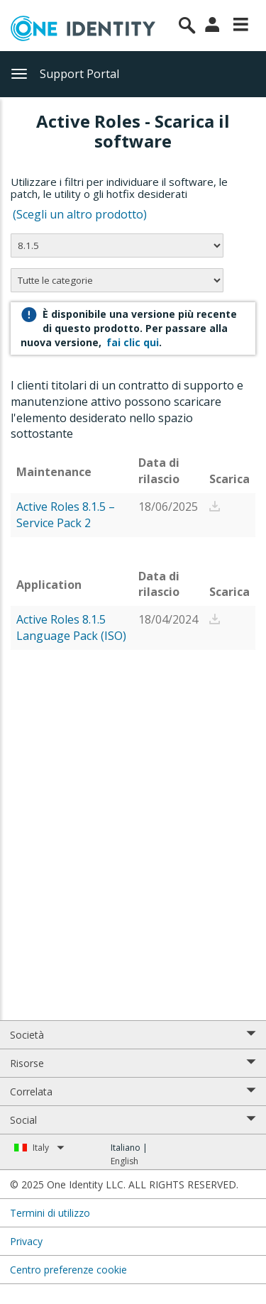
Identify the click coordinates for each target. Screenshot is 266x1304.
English (124, 1161)
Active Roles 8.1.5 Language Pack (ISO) (71, 627)
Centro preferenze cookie (68, 1269)
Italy (49, 1148)
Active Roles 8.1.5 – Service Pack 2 (65, 515)
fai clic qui (132, 342)
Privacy (26, 1241)
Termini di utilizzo (50, 1213)
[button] (215, 506)
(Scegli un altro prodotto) (81, 214)
